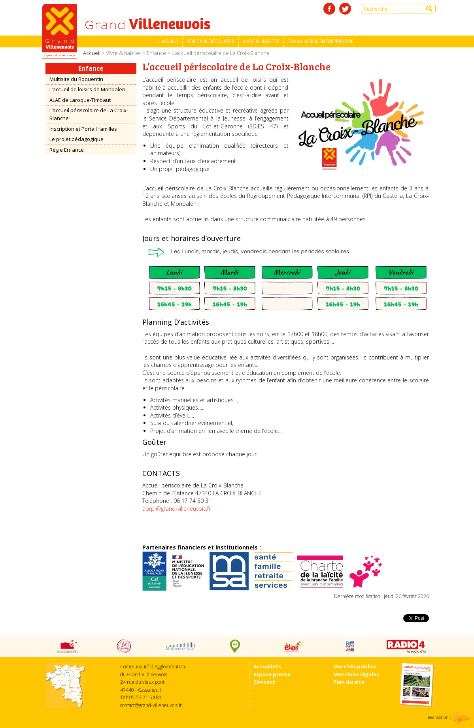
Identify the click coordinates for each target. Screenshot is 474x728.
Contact (264, 681)
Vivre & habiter (261, 41)
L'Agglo (168, 41)
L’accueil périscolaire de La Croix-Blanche (88, 114)
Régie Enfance (66, 149)
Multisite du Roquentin (76, 79)
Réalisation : (449, 717)
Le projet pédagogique (76, 139)
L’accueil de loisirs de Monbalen (87, 89)
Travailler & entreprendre (320, 41)
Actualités (267, 666)
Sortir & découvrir (210, 41)
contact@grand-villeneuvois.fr (151, 705)
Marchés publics (354, 666)
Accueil (91, 52)
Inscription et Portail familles (83, 128)
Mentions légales (356, 674)
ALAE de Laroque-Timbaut (80, 99)
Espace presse (272, 674)
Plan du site (348, 681)
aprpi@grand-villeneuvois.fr (176, 508)
